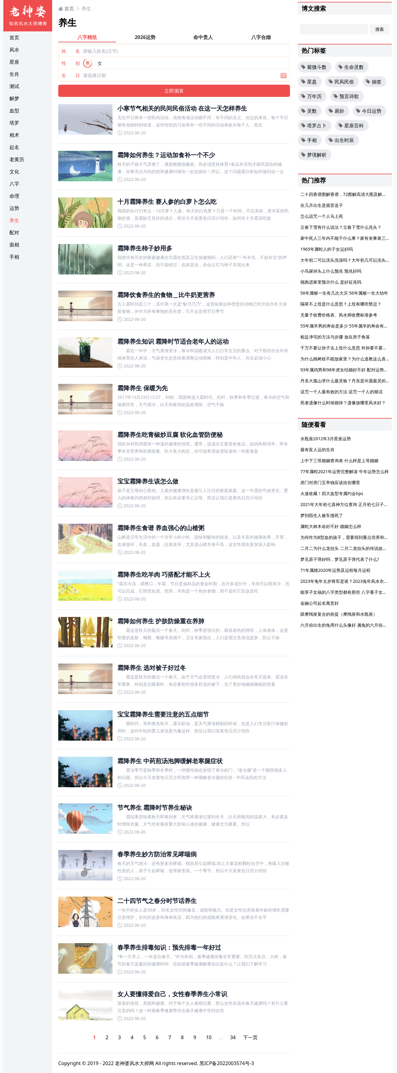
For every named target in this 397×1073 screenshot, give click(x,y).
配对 (14, 232)
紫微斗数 (314, 67)
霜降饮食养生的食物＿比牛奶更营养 (166, 295)
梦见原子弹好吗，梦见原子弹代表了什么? (339, 559)
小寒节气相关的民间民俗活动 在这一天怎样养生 (182, 108)
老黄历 (16, 159)
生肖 (14, 74)
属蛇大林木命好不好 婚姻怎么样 (330, 526)
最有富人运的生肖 (317, 449)
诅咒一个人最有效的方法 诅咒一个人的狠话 (341, 392)
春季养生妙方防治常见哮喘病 (157, 854)
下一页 (250, 1037)
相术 (14, 135)
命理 (14, 196)
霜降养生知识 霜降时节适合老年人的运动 (173, 341)
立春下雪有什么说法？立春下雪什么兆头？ (340, 227)
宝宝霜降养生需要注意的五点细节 (163, 714)
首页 (14, 37)
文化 (14, 171)
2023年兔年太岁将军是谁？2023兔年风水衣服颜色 (348, 581)
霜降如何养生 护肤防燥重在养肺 (160, 621)
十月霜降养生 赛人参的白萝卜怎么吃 (166, 201)
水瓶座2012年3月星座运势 (325, 438)
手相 (14, 256)
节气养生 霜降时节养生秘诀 (154, 807)
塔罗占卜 (314, 125)
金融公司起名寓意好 (319, 603)
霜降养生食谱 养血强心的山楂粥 (160, 528)
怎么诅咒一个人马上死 (321, 216)
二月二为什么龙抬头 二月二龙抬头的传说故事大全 (347, 548)
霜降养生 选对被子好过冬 (151, 668)
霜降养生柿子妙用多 (144, 248)
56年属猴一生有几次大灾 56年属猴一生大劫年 (344, 293)
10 (208, 1037)
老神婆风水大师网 (134, 1063)
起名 (14, 147)
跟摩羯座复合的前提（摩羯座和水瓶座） (338, 614)
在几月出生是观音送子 (321, 205)
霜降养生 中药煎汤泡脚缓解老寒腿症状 (170, 761)
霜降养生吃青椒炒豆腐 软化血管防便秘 (170, 434)
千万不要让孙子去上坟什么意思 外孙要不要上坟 (345, 348)
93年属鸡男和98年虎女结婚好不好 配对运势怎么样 (348, 370)
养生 (14, 220)
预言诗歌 (346, 96)
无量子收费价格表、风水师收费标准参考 (338, 315)
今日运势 (368, 111)
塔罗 (14, 122)
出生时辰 (341, 140)
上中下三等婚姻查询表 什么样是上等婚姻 (339, 460)
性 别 (71, 63)
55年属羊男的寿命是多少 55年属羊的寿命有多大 (346, 326)
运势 (14, 208)
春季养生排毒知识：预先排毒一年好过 (169, 947)
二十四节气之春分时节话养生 (157, 901)
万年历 (311, 96)
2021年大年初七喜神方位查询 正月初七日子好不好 (348, 504)
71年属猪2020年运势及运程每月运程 (335, 570)
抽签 (373, 81)
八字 (14, 183)
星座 (14, 61)
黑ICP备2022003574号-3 (226, 1063)
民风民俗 (341, 81)
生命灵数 (351, 67)
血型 (14, 110)
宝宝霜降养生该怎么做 (147, 481)
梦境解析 (314, 154)
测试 (14, 86)
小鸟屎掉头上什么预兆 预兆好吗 (330, 271)
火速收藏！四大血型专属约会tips (331, 493)
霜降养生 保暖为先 (142, 388)
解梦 (14, 98)
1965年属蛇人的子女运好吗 (326, 249)
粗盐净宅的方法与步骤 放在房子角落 (335, 337)
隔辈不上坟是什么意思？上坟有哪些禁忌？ (340, 304)
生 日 (71, 75)
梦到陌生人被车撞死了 (321, 515)
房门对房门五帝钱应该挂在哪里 (330, 482)
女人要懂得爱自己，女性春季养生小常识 (172, 994)
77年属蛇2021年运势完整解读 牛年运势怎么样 (344, 471)
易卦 (336, 111)
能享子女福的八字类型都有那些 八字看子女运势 (345, 592)
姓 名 (71, 51)
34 (233, 1037)
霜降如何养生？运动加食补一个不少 (166, 155)
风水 (14, 49)
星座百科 (351, 125)
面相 (14, 244)
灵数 (309, 111)
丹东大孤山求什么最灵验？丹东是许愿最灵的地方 (347, 381)
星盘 (309, 81)
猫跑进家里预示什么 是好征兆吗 (330, 282)
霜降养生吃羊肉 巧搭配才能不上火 (163, 574)
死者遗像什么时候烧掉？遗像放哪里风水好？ (343, 402)
